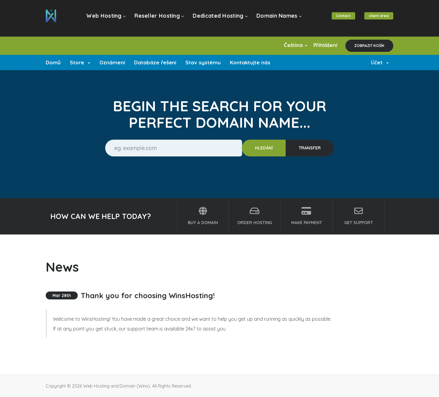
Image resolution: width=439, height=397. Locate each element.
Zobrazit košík (369, 45)
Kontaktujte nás (250, 62)
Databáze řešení (155, 62)
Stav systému (203, 62)
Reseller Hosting (158, 18)
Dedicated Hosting (218, 18)
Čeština (289, 45)
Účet (380, 62)
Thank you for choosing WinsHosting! (148, 295)
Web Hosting (106, 18)
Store (80, 62)
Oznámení (112, 62)
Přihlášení (323, 45)
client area (378, 18)
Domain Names (275, 18)
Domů (53, 62)
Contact (341, 18)
